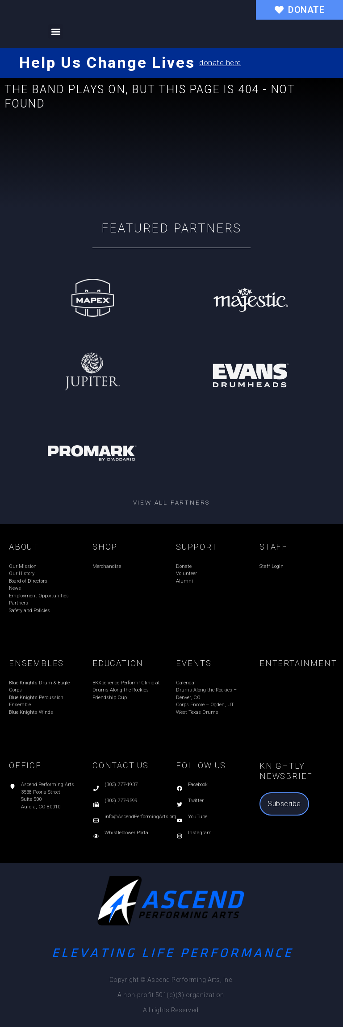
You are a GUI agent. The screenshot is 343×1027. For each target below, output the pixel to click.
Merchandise (106, 566)
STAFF (273, 546)
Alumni (184, 581)
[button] (55, 31)
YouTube (197, 817)
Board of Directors (28, 581)
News (15, 588)
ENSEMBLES (36, 663)
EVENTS (194, 663)
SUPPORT (197, 546)
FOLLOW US (201, 765)
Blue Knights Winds (31, 712)
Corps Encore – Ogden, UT (205, 705)
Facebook (198, 784)
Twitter (196, 800)
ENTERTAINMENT (298, 663)
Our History (21, 573)
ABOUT (23, 546)
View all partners (171, 502)
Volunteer (186, 573)
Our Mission (23, 566)
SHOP (104, 546)
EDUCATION (117, 663)
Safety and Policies (29, 610)
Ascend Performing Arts (47, 784)
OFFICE (25, 765)
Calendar (186, 683)
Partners (18, 603)
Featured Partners (171, 228)
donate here (220, 62)
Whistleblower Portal (127, 833)
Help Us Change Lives (107, 62)
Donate (184, 566)
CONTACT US (120, 765)
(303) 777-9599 (121, 800)
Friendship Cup (109, 697)
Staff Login (271, 566)
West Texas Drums (197, 712)
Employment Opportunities (39, 596)
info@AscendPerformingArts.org (140, 817)
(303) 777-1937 (121, 784)
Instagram (200, 833)
